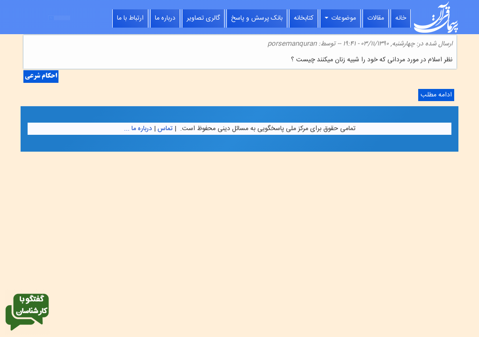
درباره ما (165, 18)
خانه (400, 18)
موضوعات (340, 18)
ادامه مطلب (435, 95)
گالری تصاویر (203, 18)
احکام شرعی (41, 76)
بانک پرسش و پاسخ (257, 18)
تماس (165, 128)
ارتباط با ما (130, 18)
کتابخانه (303, 18)
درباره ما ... (138, 128)
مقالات (375, 18)
